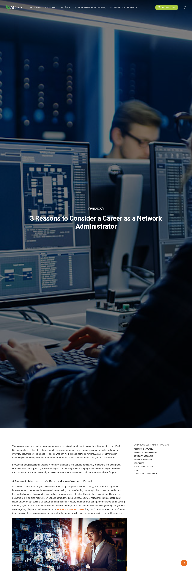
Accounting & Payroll (143, 449)
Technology (96, 209)
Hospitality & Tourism (143, 467)
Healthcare (139, 463)
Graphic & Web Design (143, 460)
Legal (136, 470)
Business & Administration (145, 453)
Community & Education (144, 456)
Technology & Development (146, 474)
